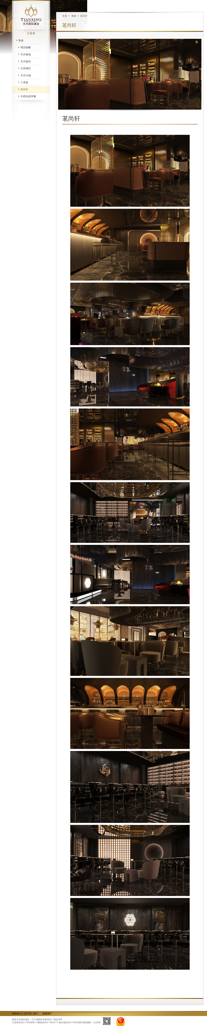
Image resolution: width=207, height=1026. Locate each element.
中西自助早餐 (28, 96)
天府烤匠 (26, 68)
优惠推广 (47, 1013)
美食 (20, 40)
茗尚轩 (24, 89)
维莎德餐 (26, 47)
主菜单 (31, 33)
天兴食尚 (26, 61)
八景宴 (24, 82)
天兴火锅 (26, 75)
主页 (64, 16)
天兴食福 (26, 54)
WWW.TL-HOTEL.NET (25, 1013)
